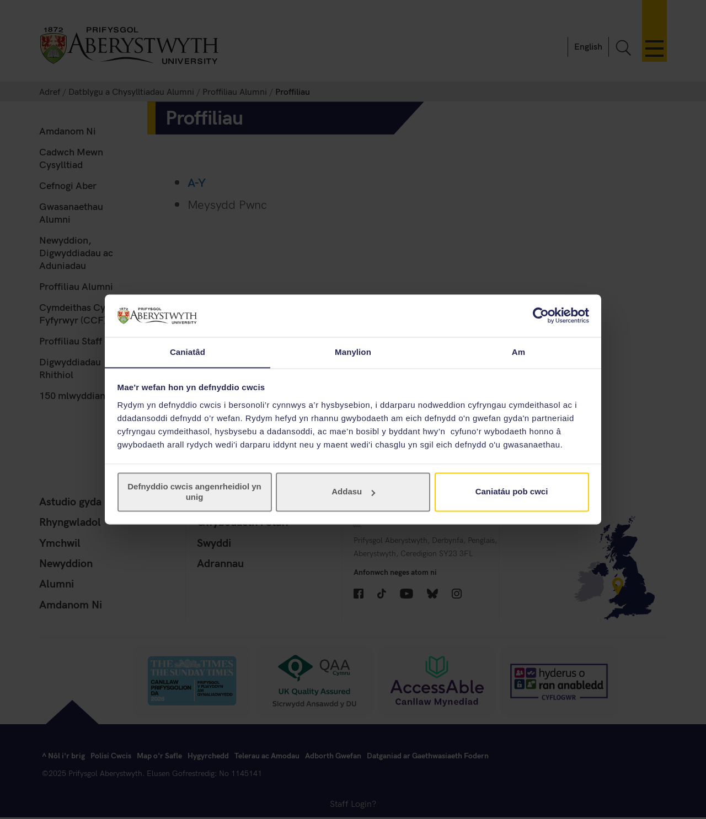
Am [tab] (518, 352)
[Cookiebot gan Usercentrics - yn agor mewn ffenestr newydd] (541, 315)
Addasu (353, 492)
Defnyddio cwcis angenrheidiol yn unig (194, 492)
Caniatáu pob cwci (511, 492)
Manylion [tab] (353, 352)
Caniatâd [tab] (187, 352)
